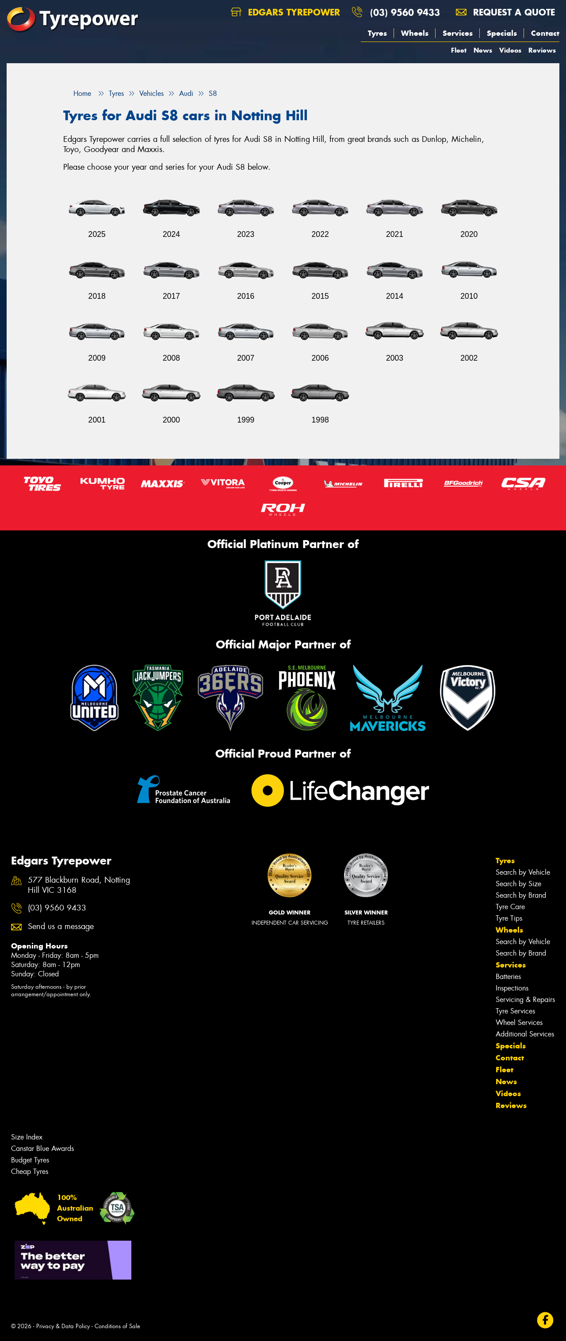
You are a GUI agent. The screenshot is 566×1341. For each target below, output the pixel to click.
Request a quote (505, 12)
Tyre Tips (509, 918)
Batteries (508, 976)
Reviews (542, 50)
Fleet (459, 50)
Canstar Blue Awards (42, 1148)
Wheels (414, 33)
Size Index (26, 1137)
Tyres (377, 33)
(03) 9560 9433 (405, 12)
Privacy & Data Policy (63, 1326)
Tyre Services (515, 1011)
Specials (502, 33)
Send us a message (61, 927)
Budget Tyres (30, 1160)
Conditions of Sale (117, 1326)
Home (77, 93)
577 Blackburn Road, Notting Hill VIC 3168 (79, 885)
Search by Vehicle (523, 872)
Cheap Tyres (29, 1171)
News (483, 50)
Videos (510, 50)
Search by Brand (521, 895)
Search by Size (518, 883)
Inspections (512, 988)
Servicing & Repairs (525, 999)
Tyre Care (510, 906)
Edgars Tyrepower (285, 12)
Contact (545, 33)
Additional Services (525, 1034)
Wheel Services (519, 1022)
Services (458, 33)
